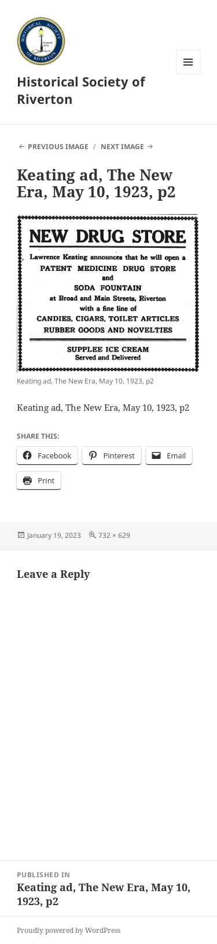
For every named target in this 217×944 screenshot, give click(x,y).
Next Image (122, 146)
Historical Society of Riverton (81, 90)
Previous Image (58, 146)
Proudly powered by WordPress (68, 930)
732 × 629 (114, 535)
